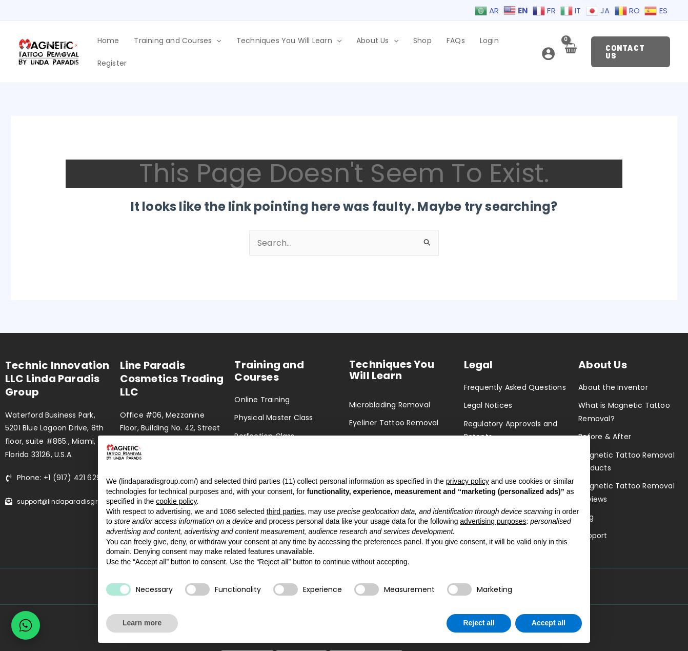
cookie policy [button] (176, 501)
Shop (424, 43)
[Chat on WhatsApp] (25, 625)
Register (514, 43)
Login (480, 43)
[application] (235, 43)
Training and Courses (196, 43)
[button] (629, 43)
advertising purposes (493, 521)
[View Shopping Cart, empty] (567, 45)
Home (133, 43)
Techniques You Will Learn (302, 43)
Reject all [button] (478, 623)
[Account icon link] (545, 45)
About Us (385, 43)
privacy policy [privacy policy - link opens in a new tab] (467, 481)
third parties (285, 511)
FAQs (452, 43)
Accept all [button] (548, 623)
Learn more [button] (142, 623)
